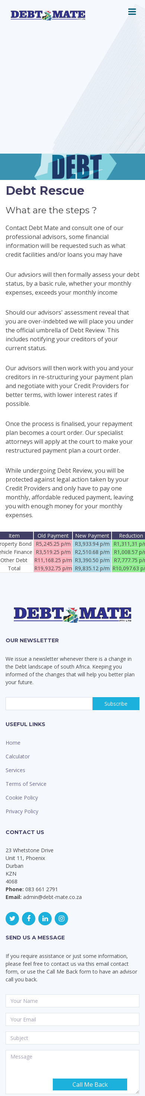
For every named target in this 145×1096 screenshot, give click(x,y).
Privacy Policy (22, 811)
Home (13, 742)
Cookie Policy (22, 797)
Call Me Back (90, 1084)
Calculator (18, 756)
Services (15, 770)
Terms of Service (26, 783)
